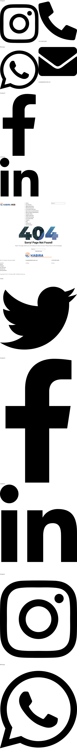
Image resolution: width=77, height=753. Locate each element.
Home (27, 202)
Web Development (30, 207)
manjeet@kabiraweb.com (32, 259)
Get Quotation (29, 224)
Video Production (30, 215)
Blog (27, 221)
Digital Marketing (30, 206)
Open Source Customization (32, 210)
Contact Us (28, 222)
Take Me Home (38, 250)
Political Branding (30, 216)
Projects (27, 219)
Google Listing (29, 213)
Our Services (28, 204)
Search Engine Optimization (32, 212)
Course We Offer (29, 218)
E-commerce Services (30, 209)
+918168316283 (55, 259)
